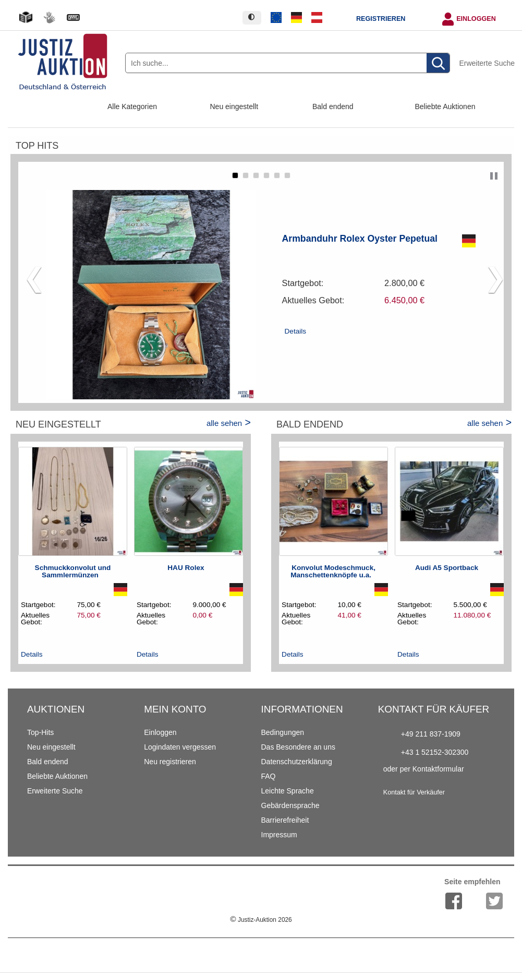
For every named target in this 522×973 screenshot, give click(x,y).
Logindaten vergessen (180, 747)
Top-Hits (40, 732)
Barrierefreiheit (285, 820)
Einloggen (476, 18)
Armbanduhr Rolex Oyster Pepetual (360, 238)
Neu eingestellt (234, 106)
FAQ (268, 776)
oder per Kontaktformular (423, 769)
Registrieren (380, 18)
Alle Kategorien (132, 106)
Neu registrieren (170, 761)
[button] (235, 175)
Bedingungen (283, 732)
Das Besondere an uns (298, 747)
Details (296, 331)
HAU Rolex (185, 568)
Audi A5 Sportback (446, 568)
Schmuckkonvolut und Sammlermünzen (73, 571)
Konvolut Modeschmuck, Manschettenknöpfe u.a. (332, 571)
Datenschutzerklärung (296, 761)
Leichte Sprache (287, 791)
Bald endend (333, 106)
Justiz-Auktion (261, 919)
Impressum (279, 834)
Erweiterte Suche (487, 63)
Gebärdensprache (290, 805)
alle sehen (224, 423)
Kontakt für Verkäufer (414, 792)
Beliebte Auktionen (445, 106)
